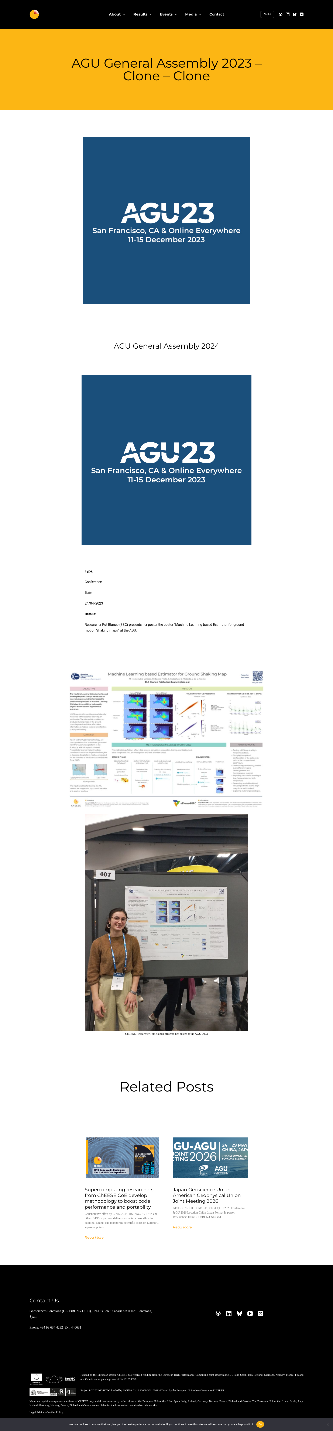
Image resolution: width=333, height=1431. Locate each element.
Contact (216, 14)
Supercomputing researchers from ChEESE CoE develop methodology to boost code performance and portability (119, 1198)
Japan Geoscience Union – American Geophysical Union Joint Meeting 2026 (207, 1195)
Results (143, 14)
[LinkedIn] (287, 14)
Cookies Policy (54, 1411)
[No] (328, 1424)
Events (169, 14)
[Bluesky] (294, 14)
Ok (260, 1424)
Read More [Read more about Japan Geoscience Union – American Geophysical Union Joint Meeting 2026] (182, 1226)
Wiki (267, 14)
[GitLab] (280, 14)
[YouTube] (301, 14)
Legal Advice (37, 1411)
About (117, 14)
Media (193, 14)
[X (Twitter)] (260, 1312)
